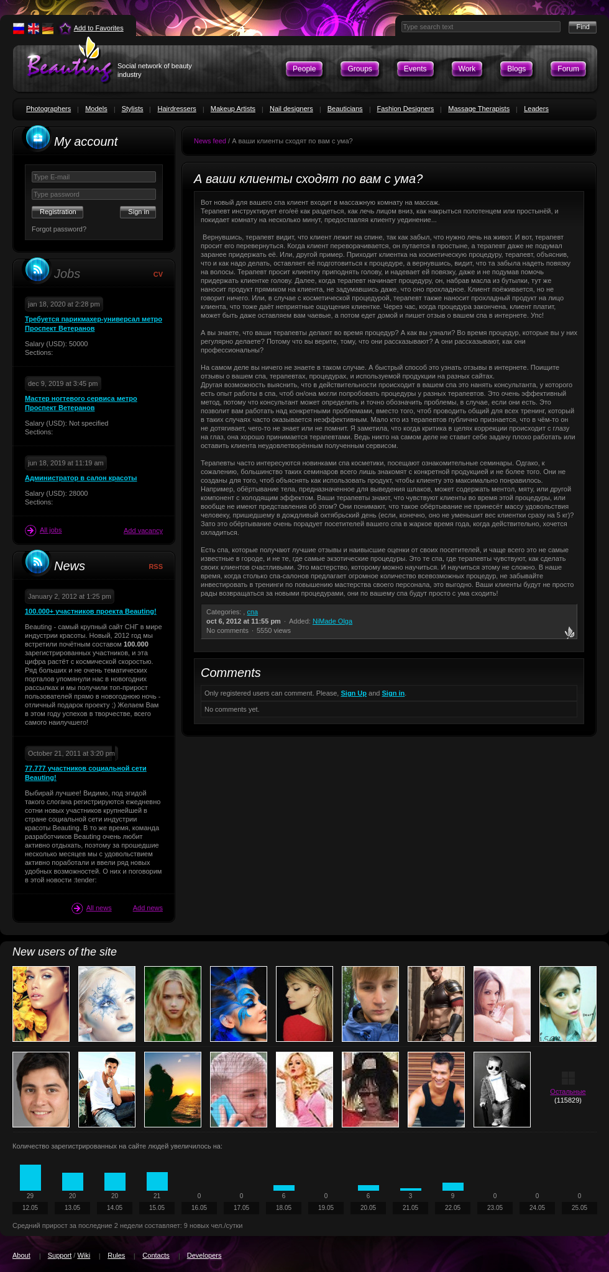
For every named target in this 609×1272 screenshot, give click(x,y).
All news (91, 908)
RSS (156, 566)
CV (158, 274)
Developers (204, 1255)
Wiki (83, 1255)
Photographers (48, 108)
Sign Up (354, 693)
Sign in (393, 693)
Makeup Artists (233, 108)
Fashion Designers (405, 108)
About (21, 1255)
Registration (58, 211)
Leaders (536, 108)
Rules (116, 1255)
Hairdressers (176, 108)
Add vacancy (143, 530)
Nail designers (291, 108)
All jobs (43, 530)
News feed (210, 141)
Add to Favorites (99, 28)
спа (252, 612)
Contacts (155, 1255)
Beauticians (345, 108)
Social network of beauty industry (154, 70)
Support (60, 1255)
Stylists (133, 108)
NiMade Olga (332, 621)
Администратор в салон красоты (81, 477)
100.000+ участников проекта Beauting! (91, 611)
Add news (148, 907)
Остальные (567, 1091)
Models (96, 108)
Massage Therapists (479, 108)
